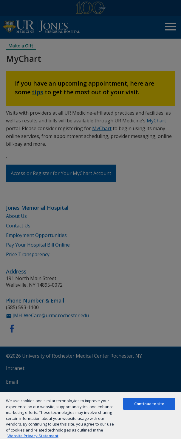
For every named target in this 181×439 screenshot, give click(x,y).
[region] (90, 415)
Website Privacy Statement (32, 435)
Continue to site (149, 403)
